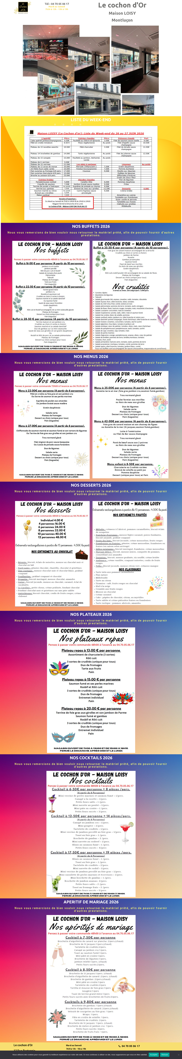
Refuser (165, 1055)
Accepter (153, 1055)
